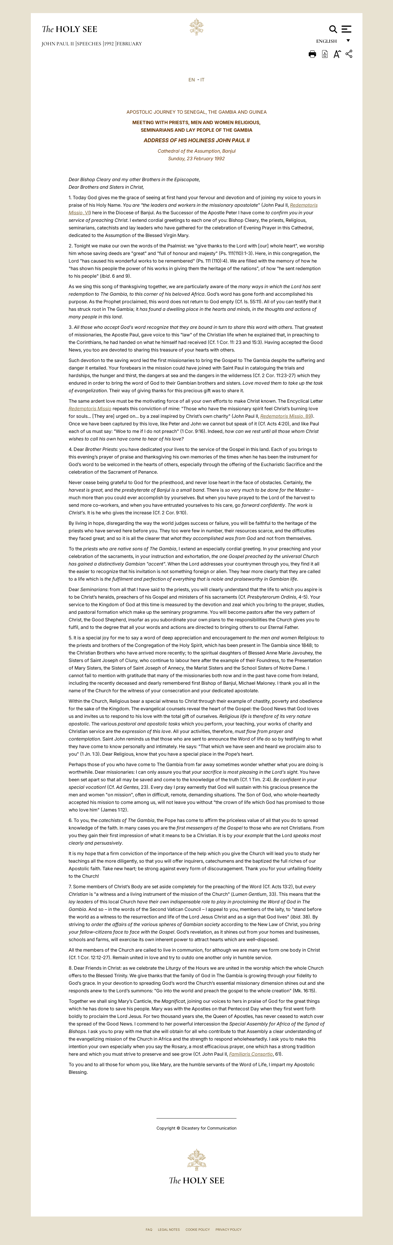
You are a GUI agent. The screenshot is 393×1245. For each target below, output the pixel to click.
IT (202, 80)
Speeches (89, 43)
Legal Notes (169, 1230)
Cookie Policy (198, 1230)
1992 (109, 43)
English (329, 42)
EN (192, 80)
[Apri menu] (345, 29)
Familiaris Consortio (251, 1054)
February (129, 43)
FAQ (149, 1230)
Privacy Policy (228, 1230)
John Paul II (58, 43)
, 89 (285, 416)
